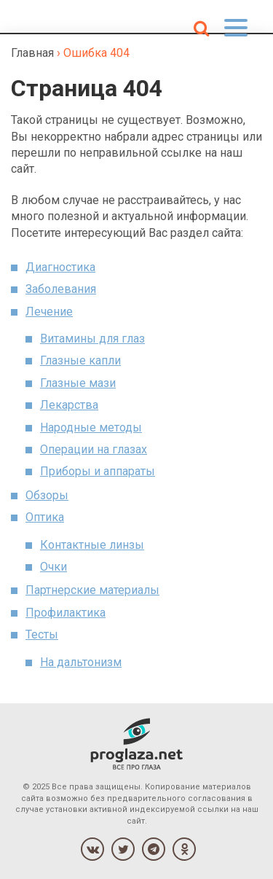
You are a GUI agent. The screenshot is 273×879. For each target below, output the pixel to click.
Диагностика (60, 267)
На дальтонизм (81, 662)
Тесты (41, 634)
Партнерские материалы (92, 590)
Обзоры (46, 495)
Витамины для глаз (92, 338)
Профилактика (65, 613)
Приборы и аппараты (97, 471)
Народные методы (91, 427)
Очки (53, 567)
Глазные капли (80, 360)
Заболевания (60, 289)
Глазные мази (78, 383)
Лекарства (69, 405)
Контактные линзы (92, 545)
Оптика (44, 517)
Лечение (49, 312)
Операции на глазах (93, 449)
